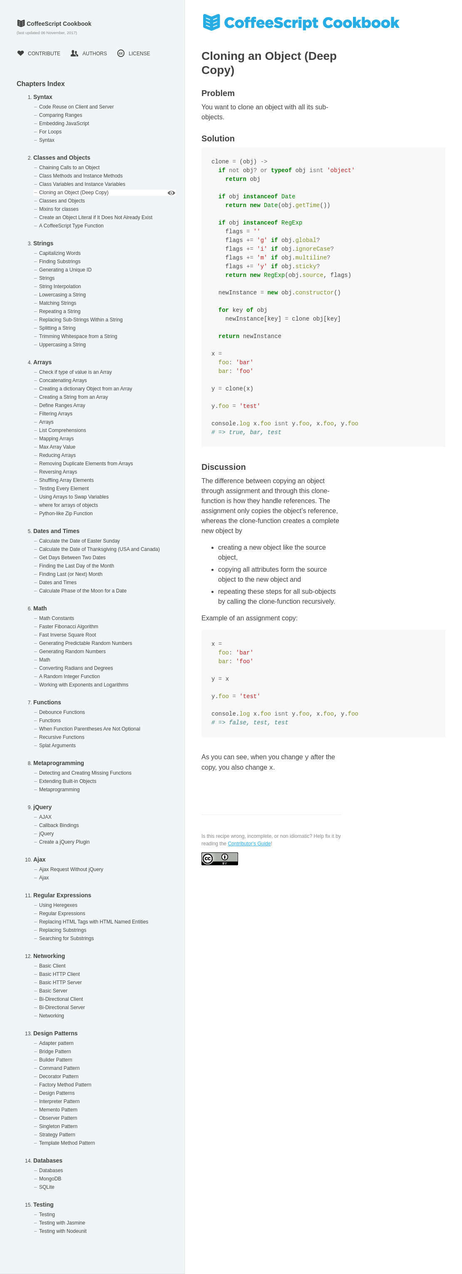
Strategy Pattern (57, 1135)
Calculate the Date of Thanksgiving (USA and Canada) (99, 549)
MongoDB (50, 1179)
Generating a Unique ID (65, 270)
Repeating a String (59, 311)
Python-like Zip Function (66, 513)
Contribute (38, 54)
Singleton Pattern (58, 1126)
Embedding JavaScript (64, 123)
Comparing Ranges (60, 115)
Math (40, 608)
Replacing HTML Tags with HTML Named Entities (93, 922)
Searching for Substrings (66, 938)
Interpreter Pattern (59, 1101)
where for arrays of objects (68, 505)
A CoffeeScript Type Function (71, 226)
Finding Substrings (59, 261)
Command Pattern (59, 1068)
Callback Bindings (59, 825)
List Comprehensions (62, 430)
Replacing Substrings (62, 930)
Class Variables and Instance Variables (82, 184)
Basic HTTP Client (59, 974)
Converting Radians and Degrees (76, 668)
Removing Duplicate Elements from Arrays (86, 464)
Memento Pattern (58, 1110)
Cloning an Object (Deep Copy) (74, 192)
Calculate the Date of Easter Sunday (79, 541)
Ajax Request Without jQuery (71, 869)
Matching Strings (57, 303)
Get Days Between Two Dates (72, 557)
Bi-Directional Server (62, 1007)
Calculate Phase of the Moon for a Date (83, 591)
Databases (47, 1160)
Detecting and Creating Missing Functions (85, 773)
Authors (88, 54)
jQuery (42, 807)
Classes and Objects (61, 157)
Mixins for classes (59, 209)
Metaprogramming (58, 763)
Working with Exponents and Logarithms (84, 685)
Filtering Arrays (55, 414)
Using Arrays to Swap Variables (74, 497)
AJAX (45, 817)
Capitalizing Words (60, 253)
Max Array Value (57, 447)
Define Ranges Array (62, 405)
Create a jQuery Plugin (64, 842)
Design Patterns (55, 1033)
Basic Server (53, 991)
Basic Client (52, 966)
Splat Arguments (57, 745)
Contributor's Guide (249, 844)
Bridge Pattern (55, 1051)
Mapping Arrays (56, 439)
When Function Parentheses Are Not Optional (89, 729)
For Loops (50, 132)
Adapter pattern (56, 1043)
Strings (43, 243)
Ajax (39, 859)
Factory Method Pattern (65, 1085)
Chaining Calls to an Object (69, 167)
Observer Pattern (58, 1118)
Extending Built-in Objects (67, 781)
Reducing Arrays (57, 455)
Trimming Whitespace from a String (78, 336)
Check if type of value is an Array (75, 372)
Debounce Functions (62, 712)
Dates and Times (56, 531)
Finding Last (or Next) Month (70, 574)
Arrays (42, 362)
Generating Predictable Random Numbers (85, 643)
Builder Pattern (55, 1060)
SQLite (47, 1187)
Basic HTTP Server (60, 982)
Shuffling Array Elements (66, 480)
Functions (47, 702)
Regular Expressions (62, 895)
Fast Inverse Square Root (67, 635)
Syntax (42, 97)
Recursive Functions (61, 737)
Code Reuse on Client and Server (76, 107)
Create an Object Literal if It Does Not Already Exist (95, 217)
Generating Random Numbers (72, 651)
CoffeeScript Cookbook (54, 23)
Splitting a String (57, 328)
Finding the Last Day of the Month (76, 566)
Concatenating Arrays (63, 380)
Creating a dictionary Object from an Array (85, 389)
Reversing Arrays (58, 472)
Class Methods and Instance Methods (81, 176)
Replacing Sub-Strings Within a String (81, 320)
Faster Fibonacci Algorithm (68, 627)
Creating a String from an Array (73, 397)
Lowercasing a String (62, 295)
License (133, 54)
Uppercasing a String (62, 345)
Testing (43, 1204)
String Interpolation (60, 286)
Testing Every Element (64, 488)
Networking (49, 956)
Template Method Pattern (67, 1143)
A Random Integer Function (69, 676)
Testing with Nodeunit (63, 1231)
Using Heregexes (58, 905)
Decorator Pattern (59, 1076)
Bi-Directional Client (61, 999)
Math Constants (56, 618)
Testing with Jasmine (62, 1223)
